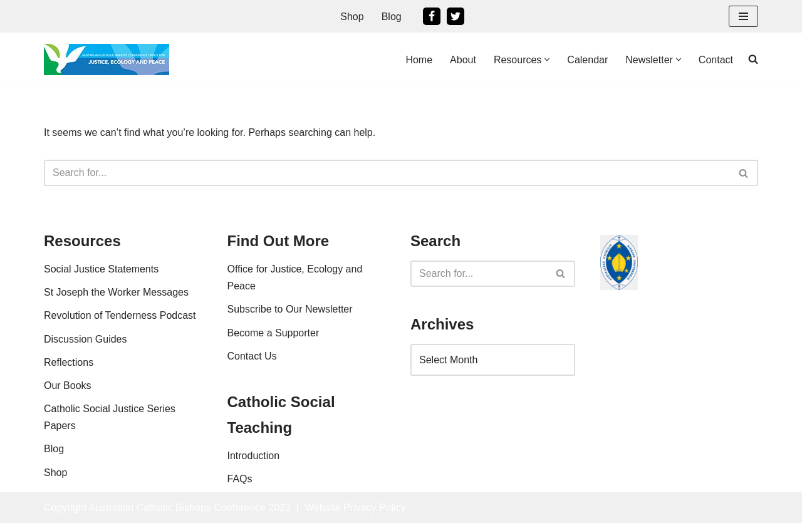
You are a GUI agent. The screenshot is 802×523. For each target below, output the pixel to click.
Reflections (68, 362)
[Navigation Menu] (743, 16)
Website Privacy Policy (355, 507)
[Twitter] (455, 16)
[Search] (387, 173)
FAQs (240, 479)
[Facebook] (431, 16)
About (463, 59)
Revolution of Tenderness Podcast (120, 315)
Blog (392, 16)
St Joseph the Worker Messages (116, 292)
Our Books (67, 385)
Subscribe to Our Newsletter (290, 309)
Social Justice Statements (101, 269)
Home (418, 59)
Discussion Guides (85, 339)
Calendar (587, 59)
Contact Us (252, 356)
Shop (351, 16)
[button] (546, 59)
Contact (716, 59)
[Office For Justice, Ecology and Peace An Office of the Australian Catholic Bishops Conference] (106, 59)
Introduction (253, 455)
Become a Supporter (273, 333)
